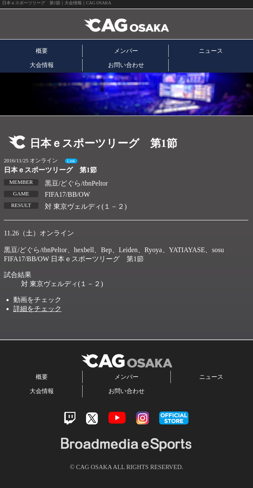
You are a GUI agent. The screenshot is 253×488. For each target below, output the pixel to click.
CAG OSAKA (100, 24)
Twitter (92, 418)
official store (174, 418)
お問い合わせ (126, 64)
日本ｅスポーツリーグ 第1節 (50, 170)
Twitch (70, 418)
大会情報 (42, 64)
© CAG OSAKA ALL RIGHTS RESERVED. (126, 467)
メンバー (126, 50)
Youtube (117, 418)
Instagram (142, 418)
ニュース (211, 50)
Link (71, 161)
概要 (42, 50)
